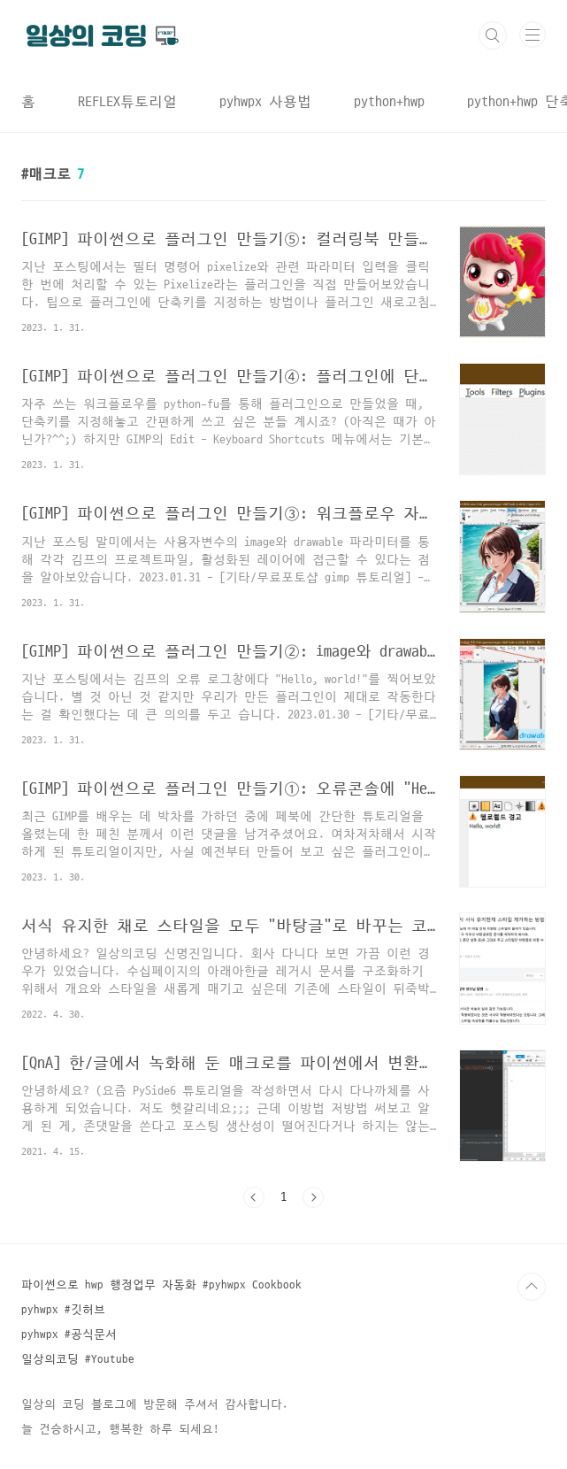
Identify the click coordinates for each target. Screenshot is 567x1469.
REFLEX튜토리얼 (127, 102)
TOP (531, 1287)
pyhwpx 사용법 (265, 102)
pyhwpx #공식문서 (69, 1334)
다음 (313, 1197)
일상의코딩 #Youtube (77, 1359)
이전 (253, 1197)
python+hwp (389, 102)
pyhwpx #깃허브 (63, 1310)
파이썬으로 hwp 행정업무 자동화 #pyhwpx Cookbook (161, 1285)
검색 (492, 35)
